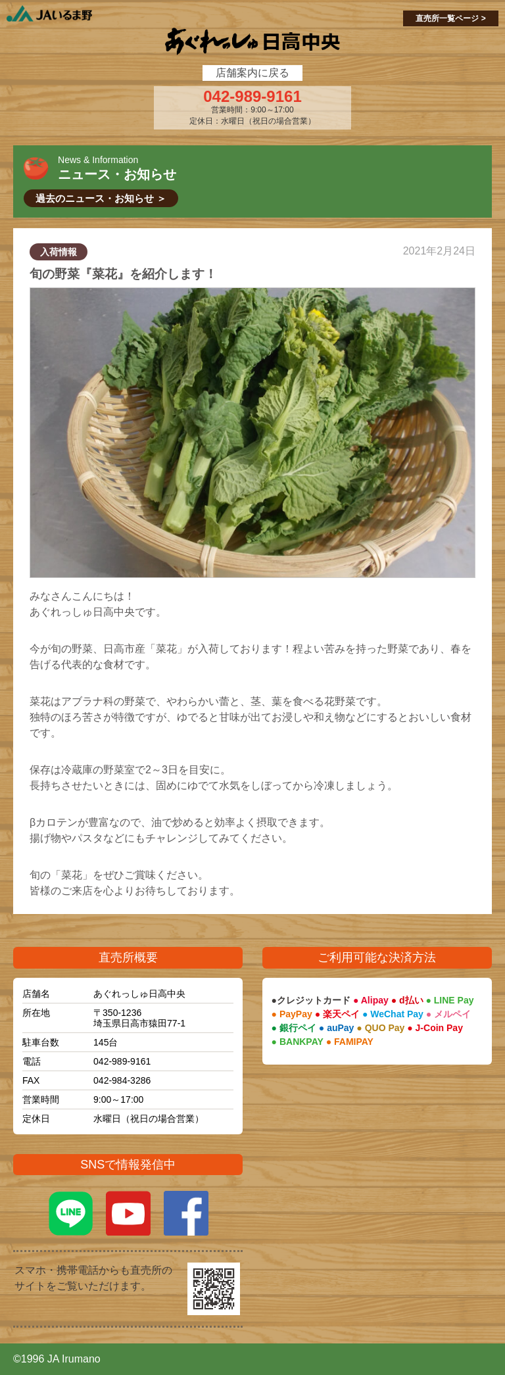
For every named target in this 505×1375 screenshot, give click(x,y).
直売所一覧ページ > (450, 18)
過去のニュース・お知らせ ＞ (101, 198)
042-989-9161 (252, 97)
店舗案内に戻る (252, 72)
